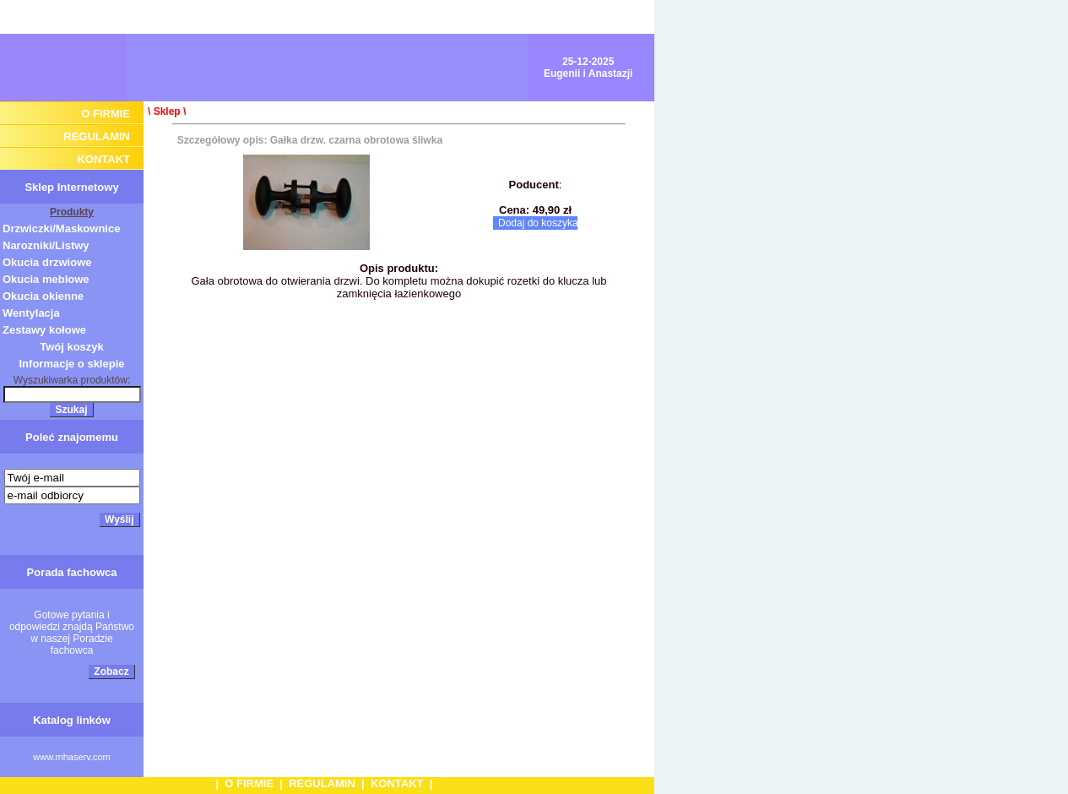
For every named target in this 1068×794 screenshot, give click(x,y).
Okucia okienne (43, 296)
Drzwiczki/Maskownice (61, 228)
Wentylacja (31, 313)
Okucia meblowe (46, 279)
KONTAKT (103, 159)
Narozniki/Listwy (46, 245)
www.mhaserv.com (71, 757)
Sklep (166, 111)
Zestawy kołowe (44, 330)
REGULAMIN (96, 136)
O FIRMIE (105, 113)
